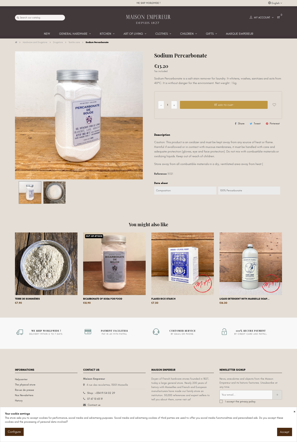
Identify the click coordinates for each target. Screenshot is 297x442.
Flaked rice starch (163, 298)
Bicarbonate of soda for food (102, 298)
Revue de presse (24, 390)
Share (241, 123)
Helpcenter (21, 379)
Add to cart (223, 105)
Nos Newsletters (24, 395)
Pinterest (275, 123)
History (19, 400)
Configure (14, 431)
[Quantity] (167, 105)
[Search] (40, 17)
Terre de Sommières (27, 298)
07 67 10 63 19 (95, 398)
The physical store (25, 384)
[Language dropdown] (275, 3)
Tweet (257, 123)
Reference (160, 173)
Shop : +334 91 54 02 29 (101, 393)
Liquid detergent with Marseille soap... (245, 298)
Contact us (94, 405)
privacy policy (247, 401)
